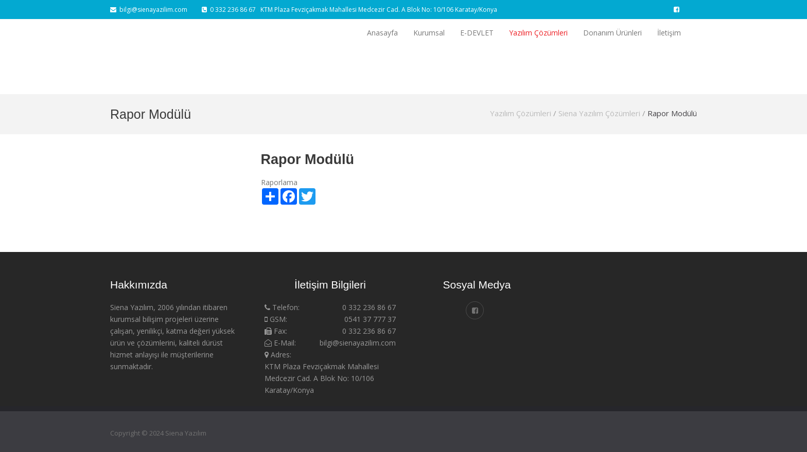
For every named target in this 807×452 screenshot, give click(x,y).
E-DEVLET (477, 33)
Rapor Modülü (672, 113)
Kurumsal (429, 33)
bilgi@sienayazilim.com (148, 9)
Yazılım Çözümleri (538, 33)
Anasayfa (382, 33)
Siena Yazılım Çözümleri (599, 113)
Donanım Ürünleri (612, 33)
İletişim (669, 33)
